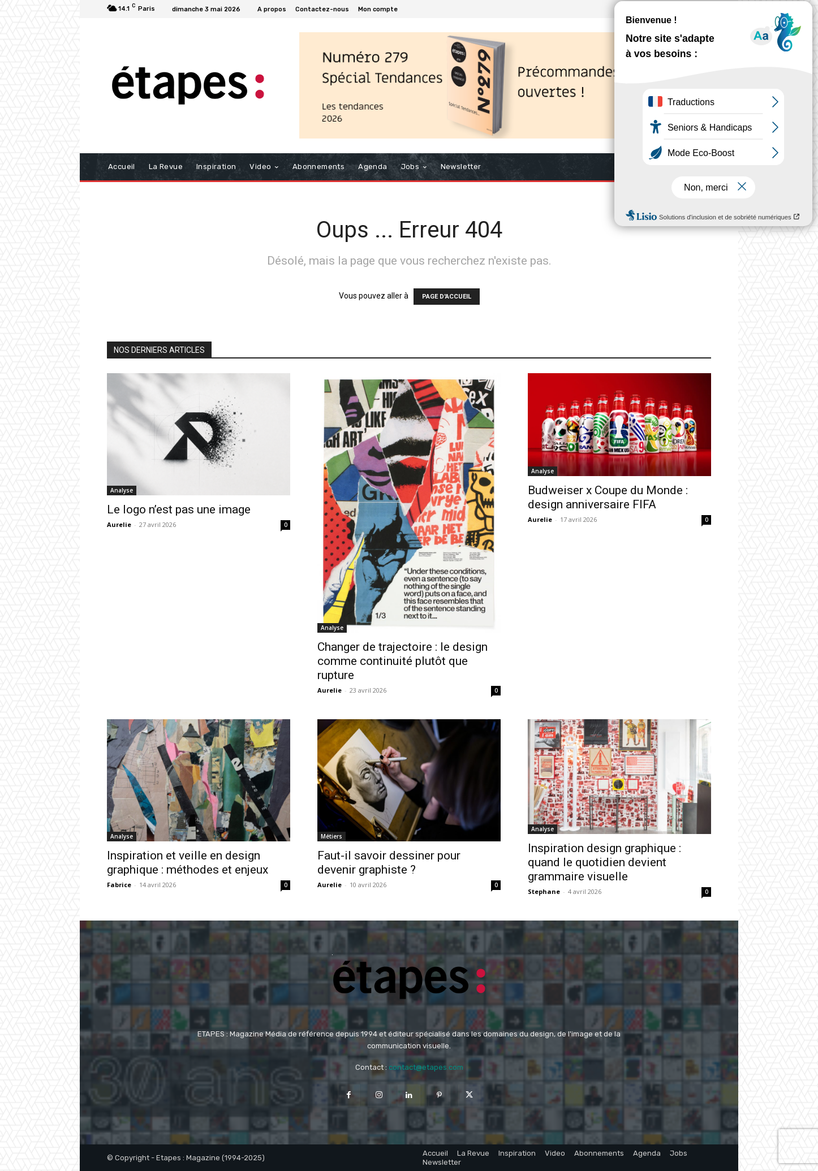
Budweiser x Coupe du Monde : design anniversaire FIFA (608, 497)
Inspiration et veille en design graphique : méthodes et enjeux (187, 862)
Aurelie (119, 524)
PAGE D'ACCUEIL (446, 296)
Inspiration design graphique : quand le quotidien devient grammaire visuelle (604, 862)
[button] (697, 166)
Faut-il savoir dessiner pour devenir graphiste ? (388, 862)
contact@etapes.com (426, 1067)
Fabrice (119, 884)
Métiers (331, 836)
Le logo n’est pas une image (179, 509)
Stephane (544, 891)
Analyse (121, 490)
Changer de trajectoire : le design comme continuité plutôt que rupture (402, 661)
